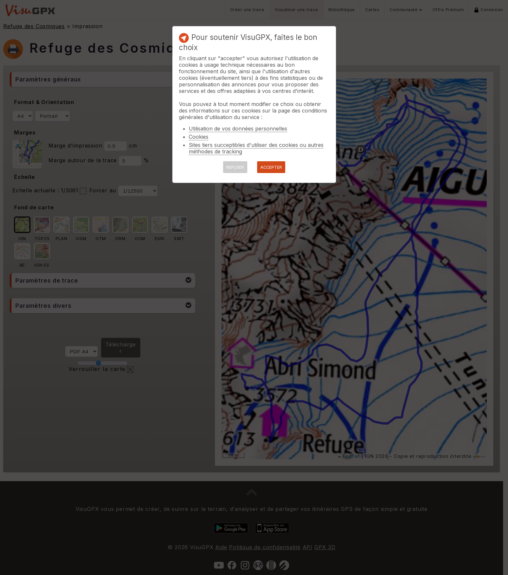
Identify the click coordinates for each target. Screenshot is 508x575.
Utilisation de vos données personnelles (238, 128)
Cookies (198, 136)
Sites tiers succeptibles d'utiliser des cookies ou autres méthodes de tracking (256, 148)
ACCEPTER (271, 167)
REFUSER (235, 167)
